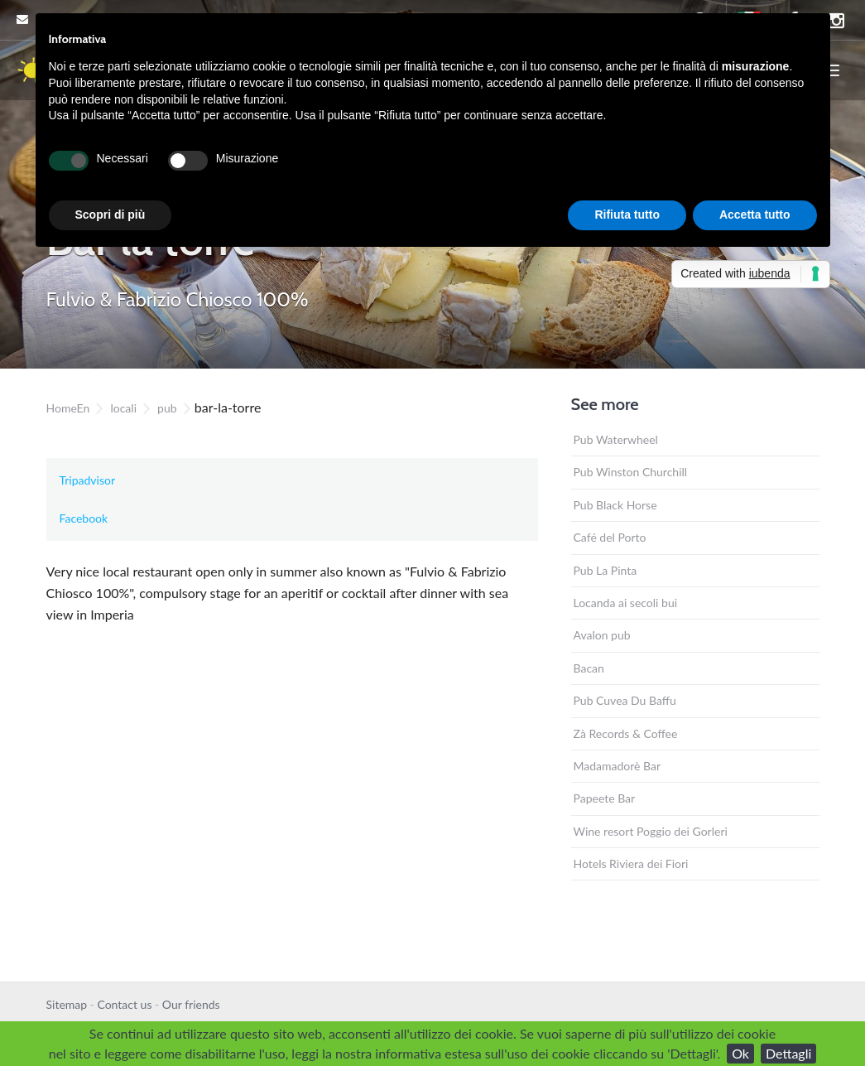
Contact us (124, 1004)
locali (123, 408)
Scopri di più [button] (110, 214)
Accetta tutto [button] (755, 214)
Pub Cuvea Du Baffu (625, 700)
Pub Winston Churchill (631, 472)
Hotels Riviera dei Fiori (631, 863)
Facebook (84, 518)
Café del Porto (610, 537)
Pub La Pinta (605, 570)
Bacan (589, 668)
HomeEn (68, 408)
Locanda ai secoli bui (626, 603)
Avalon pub (602, 635)
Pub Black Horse (615, 505)
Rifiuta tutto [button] (627, 214)
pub (167, 408)
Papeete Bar (605, 798)
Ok (740, 1053)
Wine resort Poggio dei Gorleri (651, 831)
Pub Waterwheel (616, 439)
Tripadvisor (88, 480)
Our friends (191, 1004)
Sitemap (67, 1004)
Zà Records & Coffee (626, 733)
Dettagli (788, 1053)
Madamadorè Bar (617, 766)
